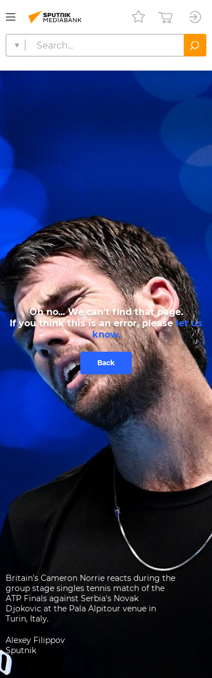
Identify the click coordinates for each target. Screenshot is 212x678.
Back (106, 362)
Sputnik (21, 650)
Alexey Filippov (35, 640)
